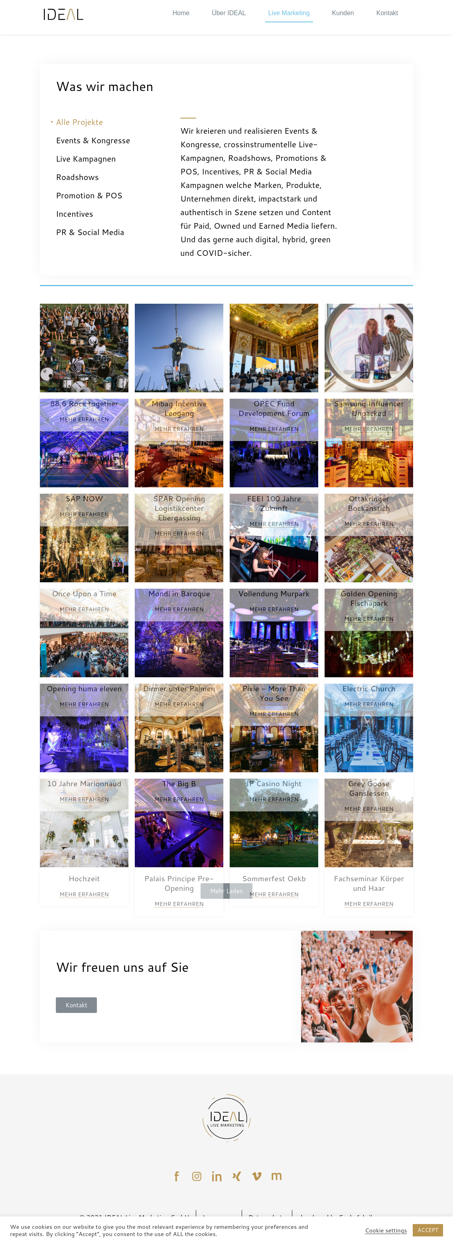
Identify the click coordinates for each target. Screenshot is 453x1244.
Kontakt (387, 13)
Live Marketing (289, 13)
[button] (76, 1005)
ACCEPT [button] (428, 1230)
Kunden (343, 13)
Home (180, 13)
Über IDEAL (229, 13)
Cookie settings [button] (386, 1230)
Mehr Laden (226, 891)
